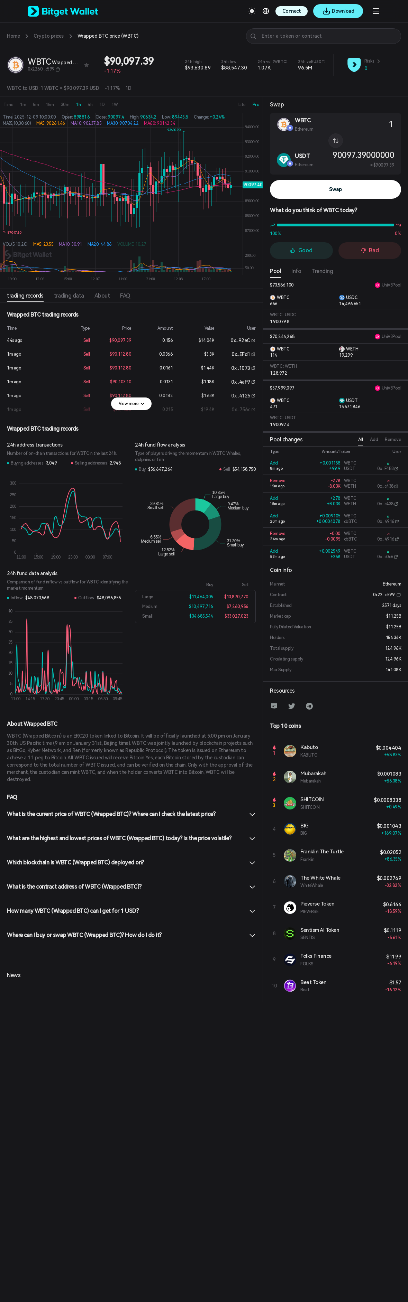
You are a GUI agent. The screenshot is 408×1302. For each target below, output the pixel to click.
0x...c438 (385, 486)
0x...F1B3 (385, 468)
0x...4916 (386, 521)
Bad (370, 250)
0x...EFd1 (241, 354)
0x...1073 (240, 368)
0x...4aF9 (240, 382)
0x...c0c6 (385, 556)
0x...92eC (240, 340)
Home (13, 36)
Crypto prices (49, 36)
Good (301, 250)
